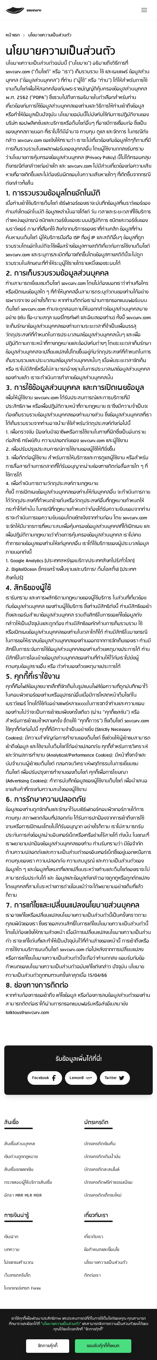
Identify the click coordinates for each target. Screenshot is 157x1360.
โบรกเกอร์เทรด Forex (22, 1288)
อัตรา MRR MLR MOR (23, 1195)
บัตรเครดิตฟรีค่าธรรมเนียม (108, 1182)
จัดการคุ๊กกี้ (47, 1346)
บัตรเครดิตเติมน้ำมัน (102, 1157)
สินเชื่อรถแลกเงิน (19, 1169)
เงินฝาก (11, 1237)
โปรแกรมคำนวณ (18, 1262)
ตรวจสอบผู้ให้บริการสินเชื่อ (28, 1182)
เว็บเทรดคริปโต (17, 1275)
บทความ (11, 1249)
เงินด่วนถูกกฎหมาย (21, 1157)
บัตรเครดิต (96, 1122)
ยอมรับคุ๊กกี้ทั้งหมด (103, 1346)
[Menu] (144, 10)
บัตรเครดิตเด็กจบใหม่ (102, 1195)
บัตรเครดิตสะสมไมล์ (102, 1169)
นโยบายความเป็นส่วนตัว (105, 1262)
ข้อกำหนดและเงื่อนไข (101, 1249)
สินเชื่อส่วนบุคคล (19, 1144)
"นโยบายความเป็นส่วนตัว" (61, 1324)
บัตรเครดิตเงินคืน (100, 1144)
